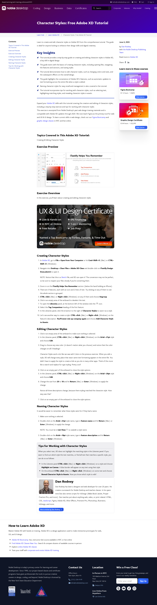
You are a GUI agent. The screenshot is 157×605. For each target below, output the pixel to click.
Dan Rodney (126, 46)
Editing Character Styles (17, 59)
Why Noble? (137, 8)
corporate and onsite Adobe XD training (43, 506)
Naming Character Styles (17, 63)
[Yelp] (118, 545)
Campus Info (97, 541)
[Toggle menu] (155, 8)
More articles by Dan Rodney (51, 466)
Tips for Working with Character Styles (16, 67)
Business (59, 8)
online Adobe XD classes (27, 503)
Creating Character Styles (17, 56)
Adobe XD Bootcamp (20, 496)
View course (141, 97)
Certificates (81, 8)
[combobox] (101, 8)
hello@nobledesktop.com (78, 539)
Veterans (127, 8)
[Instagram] (134, 545)
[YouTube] (124, 545)
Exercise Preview (14, 50)
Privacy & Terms (29, 562)
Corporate (117, 8)
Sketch (64, 233)
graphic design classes (45, 120)
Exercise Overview (15, 53)
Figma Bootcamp (99, 117)
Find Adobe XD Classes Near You (24, 499)
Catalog (147, 8)
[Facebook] (129, 545)
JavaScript (47, 457)
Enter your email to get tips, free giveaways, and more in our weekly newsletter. (132, 530)
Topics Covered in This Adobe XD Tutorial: (19, 46)
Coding (36, 8)
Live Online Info (98, 553)
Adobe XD (134, 57)
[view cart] (142, 2)
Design (47, 8)
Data (69, 8)
